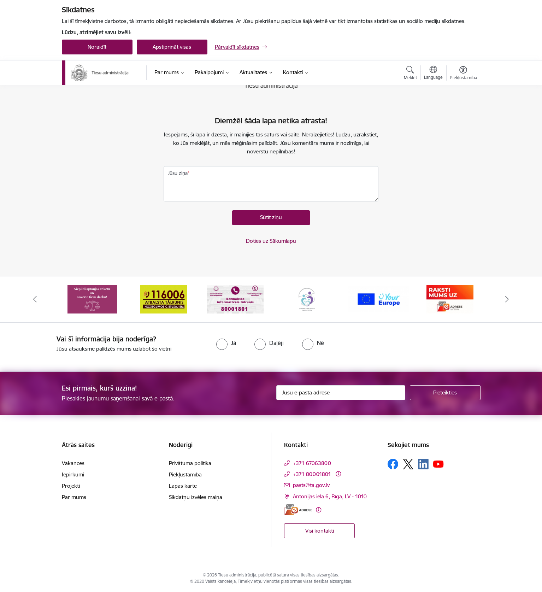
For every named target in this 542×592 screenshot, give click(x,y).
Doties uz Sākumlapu (271, 241)
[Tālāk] (507, 299)
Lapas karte (183, 485)
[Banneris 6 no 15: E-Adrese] (449, 298)
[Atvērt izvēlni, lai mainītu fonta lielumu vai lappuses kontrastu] (463, 73)
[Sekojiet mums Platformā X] (408, 464)
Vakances (73, 463)
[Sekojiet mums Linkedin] (423, 464)
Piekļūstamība (185, 474)
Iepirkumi (73, 474)
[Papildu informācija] (338, 473)
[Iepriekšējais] (35, 299)
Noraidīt (97, 46)
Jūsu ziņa (178, 173)
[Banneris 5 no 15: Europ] (378, 298)
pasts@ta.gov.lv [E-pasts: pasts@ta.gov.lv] (311, 485)
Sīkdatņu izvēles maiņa (195, 497)
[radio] (226, 343)
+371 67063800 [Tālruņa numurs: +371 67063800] (312, 463)
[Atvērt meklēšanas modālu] (410, 73)
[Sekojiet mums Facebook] (393, 464)
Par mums (74, 497)
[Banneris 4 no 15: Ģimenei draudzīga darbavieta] (307, 298)
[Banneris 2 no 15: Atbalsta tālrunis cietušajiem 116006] (163, 298)
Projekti (71, 485)
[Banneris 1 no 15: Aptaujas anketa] (92, 298)
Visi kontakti (319, 530)
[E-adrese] (298, 510)
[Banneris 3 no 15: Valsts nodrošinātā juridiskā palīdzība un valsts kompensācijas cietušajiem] (235, 298)
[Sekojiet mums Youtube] (438, 463)
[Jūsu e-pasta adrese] (340, 392)
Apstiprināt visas (172, 46)
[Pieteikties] (445, 392)
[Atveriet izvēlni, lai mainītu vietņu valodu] (433, 73)
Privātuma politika (190, 463)
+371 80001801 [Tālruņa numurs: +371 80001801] (312, 474)
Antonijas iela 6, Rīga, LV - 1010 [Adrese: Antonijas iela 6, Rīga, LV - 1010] (330, 496)
